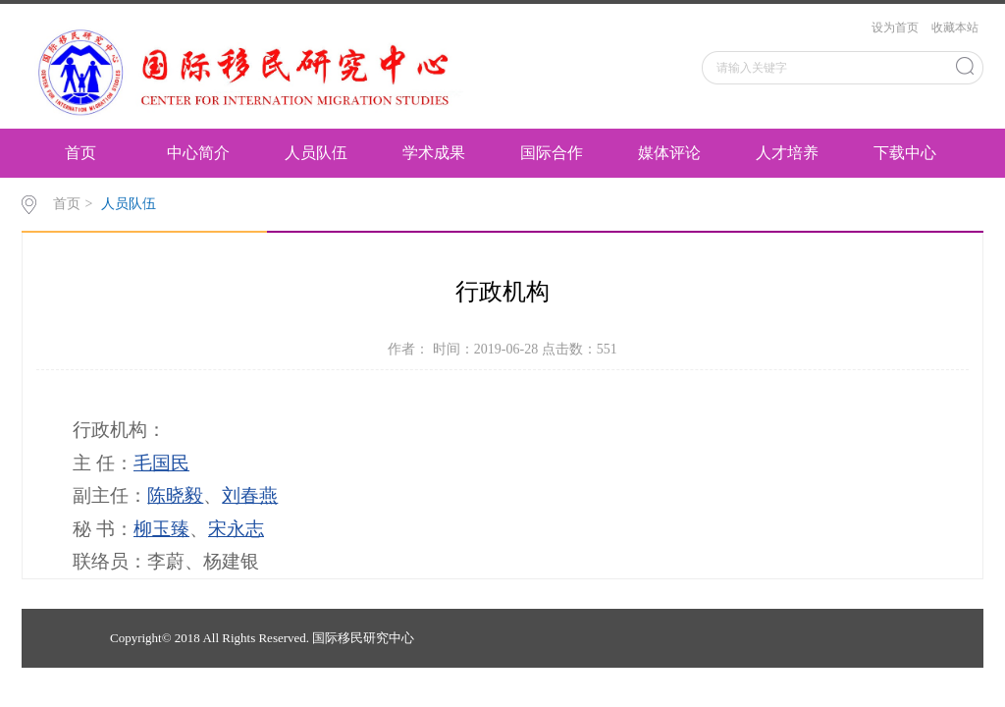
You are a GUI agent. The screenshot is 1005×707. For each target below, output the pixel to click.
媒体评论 (669, 152)
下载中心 (904, 152)
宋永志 (236, 528)
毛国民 (161, 463)
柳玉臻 (161, 528)
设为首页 (895, 27)
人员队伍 (316, 152)
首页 (80, 152)
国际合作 (551, 152)
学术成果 (433, 152)
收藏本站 (955, 27)
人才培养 (787, 152)
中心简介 (198, 152)
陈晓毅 (175, 495)
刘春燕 (250, 495)
